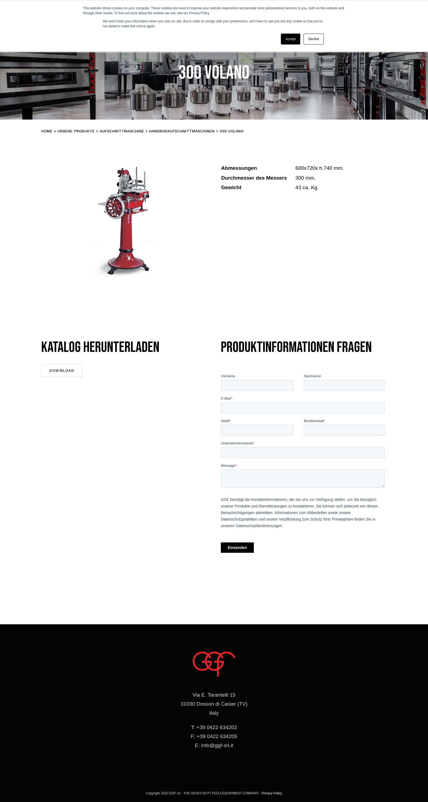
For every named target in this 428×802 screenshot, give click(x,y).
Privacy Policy (272, 793)
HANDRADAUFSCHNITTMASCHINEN (182, 131)
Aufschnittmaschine (122, 131)
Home (46, 131)
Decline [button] (313, 39)
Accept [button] (291, 39)
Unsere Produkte (76, 131)
